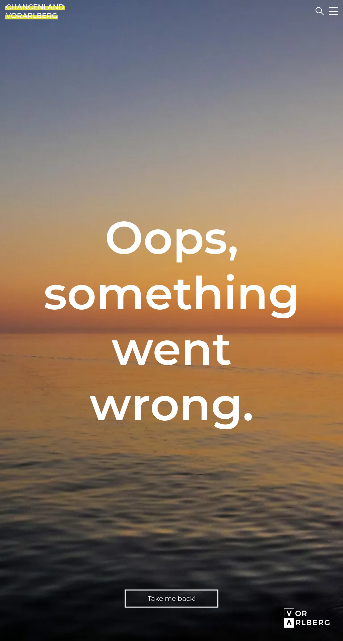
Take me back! (172, 599)
